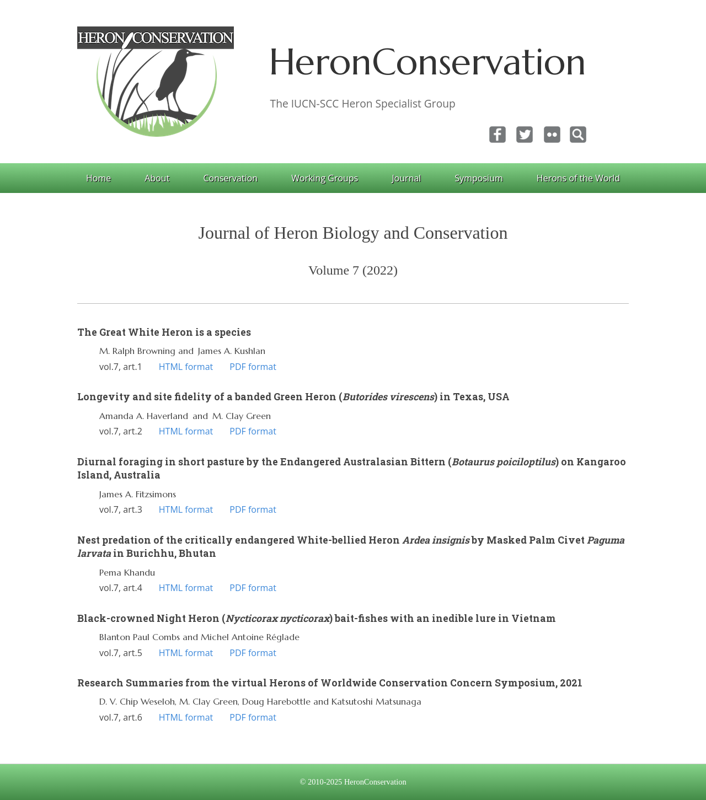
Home (98, 178)
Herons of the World (578, 178)
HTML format (186, 367)
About (157, 178)
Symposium (478, 178)
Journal (406, 178)
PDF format (252, 367)
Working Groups (324, 178)
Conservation (230, 178)
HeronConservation (427, 61)
